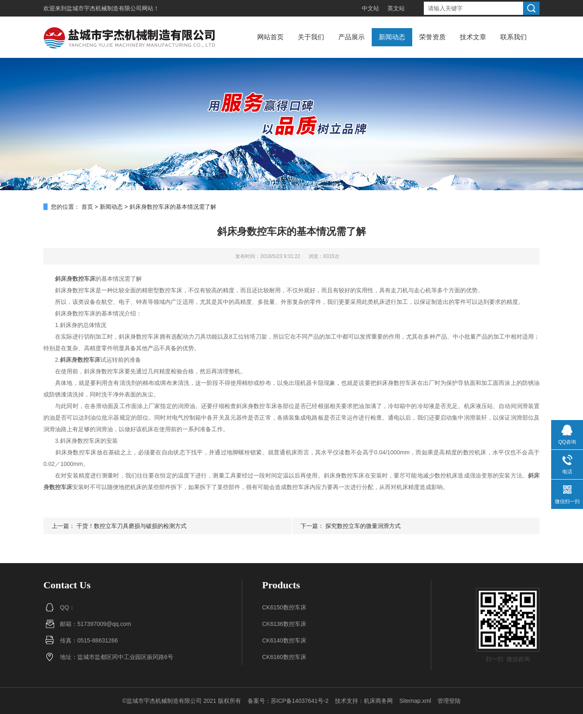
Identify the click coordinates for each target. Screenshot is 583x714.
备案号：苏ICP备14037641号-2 (288, 700)
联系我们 (513, 37)
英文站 (396, 8)
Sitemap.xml (415, 700)
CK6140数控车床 (284, 640)
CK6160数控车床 (284, 657)
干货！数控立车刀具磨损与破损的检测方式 (131, 526)
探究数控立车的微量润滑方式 (363, 526)
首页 (87, 206)
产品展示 (351, 37)
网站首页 (270, 37)
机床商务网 (378, 700)
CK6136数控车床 (284, 624)
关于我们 (311, 37)
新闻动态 (392, 37)
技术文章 (473, 37)
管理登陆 (449, 700)
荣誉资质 (432, 37)
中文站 (370, 8)
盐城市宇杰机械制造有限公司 (104, 8)
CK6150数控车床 (284, 607)
